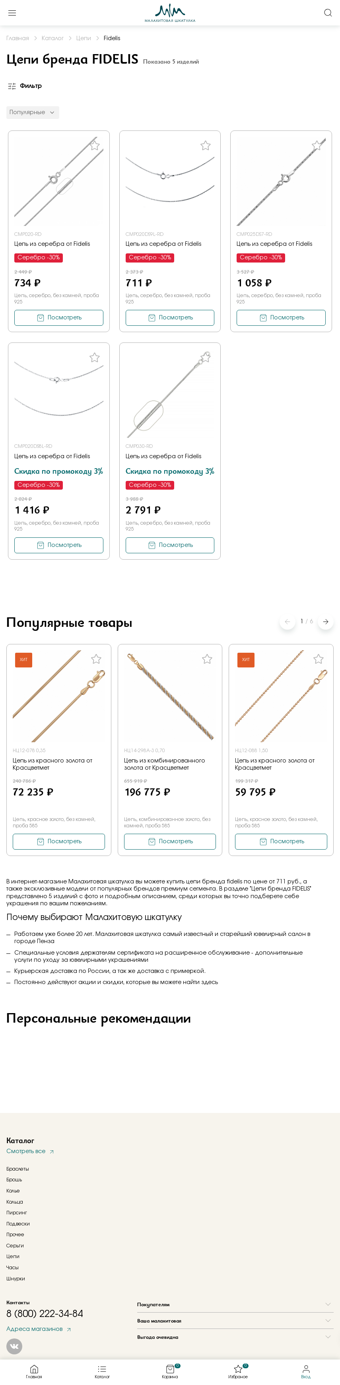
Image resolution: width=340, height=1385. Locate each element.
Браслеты (17, 1169)
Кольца (14, 1202)
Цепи (12, 1256)
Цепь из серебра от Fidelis (52, 244)
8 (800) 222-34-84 (44, 1314)
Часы (12, 1267)
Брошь (14, 1179)
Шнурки (15, 1278)
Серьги (15, 1245)
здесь (209, 982)
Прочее (15, 1234)
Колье (13, 1191)
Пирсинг (16, 1212)
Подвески (18, 1224)
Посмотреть (65, 318)
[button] (326, 622)
